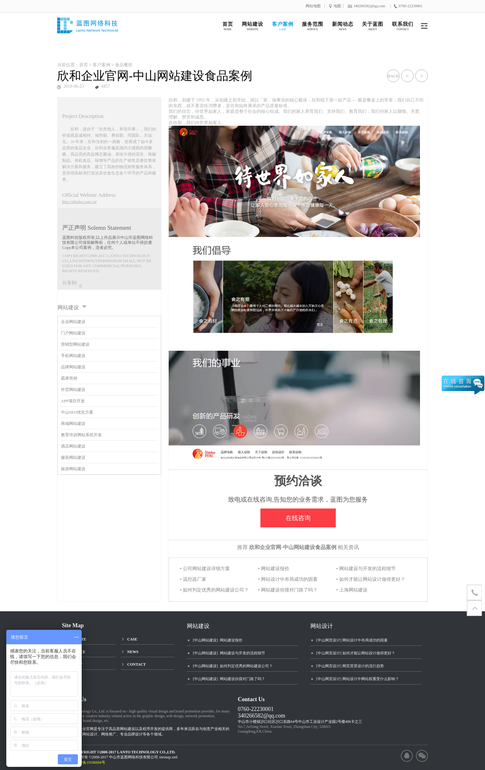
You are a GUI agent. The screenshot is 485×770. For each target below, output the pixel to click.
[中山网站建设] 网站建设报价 (217, 640)
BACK (393, 76)
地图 (337, 6)
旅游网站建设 (73, 468)
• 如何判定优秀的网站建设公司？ (214, 589)
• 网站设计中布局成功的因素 (288, 579)
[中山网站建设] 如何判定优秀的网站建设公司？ (233, 666)
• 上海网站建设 (352, 589)
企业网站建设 (73, 321)
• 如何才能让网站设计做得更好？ (370, 579)
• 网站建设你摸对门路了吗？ (288, 589)
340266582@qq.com (261, 715)
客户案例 (101, 65)
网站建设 (198, 626)
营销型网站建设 (75, 344)
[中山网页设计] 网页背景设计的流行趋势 (350, 666)
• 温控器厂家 (193, 579)
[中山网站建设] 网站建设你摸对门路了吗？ (229, 679)
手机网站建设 (73, 355)
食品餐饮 (124, 65)
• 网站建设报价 (273, 568)
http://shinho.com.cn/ (79, 201)
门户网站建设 (73, 333)
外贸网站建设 (73, 389)
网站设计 (321, 626)
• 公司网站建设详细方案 (205, 568)
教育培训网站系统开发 (81, 434)
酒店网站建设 (73, 446)
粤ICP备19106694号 (92, 762)
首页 (83, 65)
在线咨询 (298, 517)
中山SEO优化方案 (77, 412)
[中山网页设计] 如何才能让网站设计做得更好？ (355, 653)
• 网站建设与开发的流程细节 (366, 568)
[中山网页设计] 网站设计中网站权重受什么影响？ (357, 679)
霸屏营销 (69, 378)
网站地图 (313, 6)
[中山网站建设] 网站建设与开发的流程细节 (229, 653)
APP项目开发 (73, 401)
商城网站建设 (73, 423)
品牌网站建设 (73, 367)
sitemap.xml (168, 757)
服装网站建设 (73, 457)
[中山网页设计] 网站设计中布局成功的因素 (352, 640)
